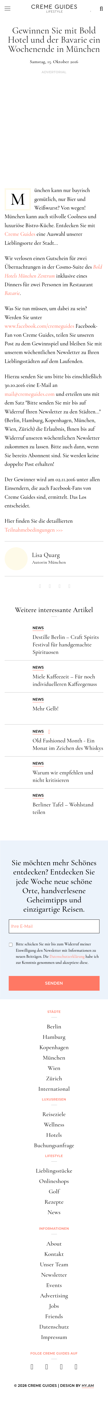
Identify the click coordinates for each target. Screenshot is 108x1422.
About (54, 1243)
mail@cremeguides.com (30, 394)
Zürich (54, 1078)
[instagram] (46, 1368)
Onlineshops (54, 1181)
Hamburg (54, 1037)
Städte (53, 1012)
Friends (54, 1316)
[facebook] (32, 1368)
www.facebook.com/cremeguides (39, 326)
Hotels (54, 1135)
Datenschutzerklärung (67, 956)
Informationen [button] (54, 1229)
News (54, 1212)
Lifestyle (54, 1156)
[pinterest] (61, 1368)
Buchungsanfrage (54, 1145)
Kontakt (54, 1254)
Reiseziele (54, 1114)
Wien (54, 1068)
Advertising (54, 1295)
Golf (54, 1191)
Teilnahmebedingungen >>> (34, 529)
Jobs (54, 1306)
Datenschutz (54, 1326)
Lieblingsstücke (54, 1170)
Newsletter (54, 1274)
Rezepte (53, 1201)
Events (54, 1285)
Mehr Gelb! (45, 708)
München (54, 1057)
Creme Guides (20, 234)
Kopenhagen (54, 1047)
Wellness (54, 1124)
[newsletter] (76, 1368)
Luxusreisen (54, 1099)
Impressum (54, 1337)
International (54, 1088)
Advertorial (53, 72)
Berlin (54, 1026)
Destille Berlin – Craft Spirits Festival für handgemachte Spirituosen (66, 645)
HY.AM (88, 1385)
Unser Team (54, 1264)
